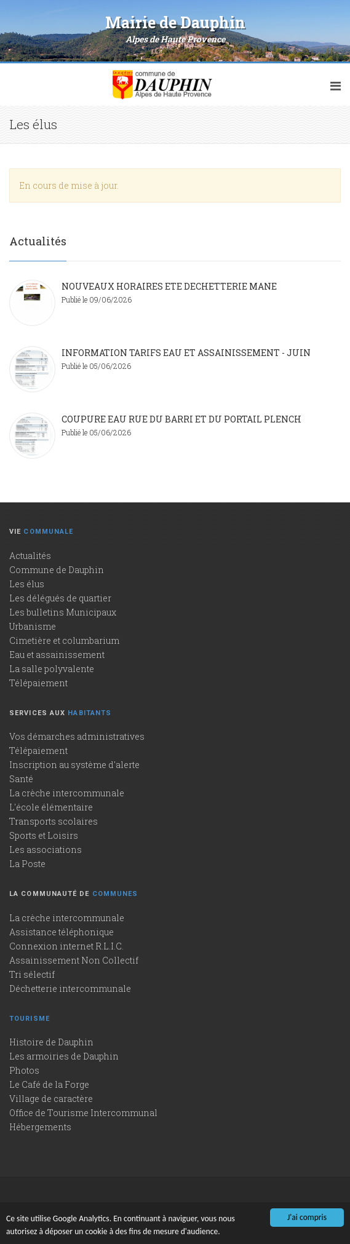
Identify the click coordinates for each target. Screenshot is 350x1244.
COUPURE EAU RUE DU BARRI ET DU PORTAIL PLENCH (181, 419)
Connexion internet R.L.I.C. (66, 946)
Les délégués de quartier (60, 598)
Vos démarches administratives (77, 736)
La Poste (27, 864)
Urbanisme (32, 626)
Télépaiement (38, 683)
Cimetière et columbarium (64, 640)
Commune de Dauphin (56, 570)
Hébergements (40, 1127)
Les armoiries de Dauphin (64, 1056)
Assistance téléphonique (61, 932)
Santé (21, 779)
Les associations (45, 849)
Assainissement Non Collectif (73, 960)
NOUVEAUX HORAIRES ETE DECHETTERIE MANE (169, 286)
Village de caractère (51, 1098)
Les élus (26, 584)
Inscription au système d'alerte (74, 765)
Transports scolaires (53, 821)
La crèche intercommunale (66, 793)
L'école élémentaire (51, 807)
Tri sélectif (32, 974)
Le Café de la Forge (49, 1084)
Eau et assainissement (57, 654)
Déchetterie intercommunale (70, 988)
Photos (24, 1070)
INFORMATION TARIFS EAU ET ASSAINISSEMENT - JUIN (186, 353)
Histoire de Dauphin (51, 1042)
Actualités (30, 555)
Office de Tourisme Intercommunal (83, 1113)
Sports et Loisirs (43, 835)
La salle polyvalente (51, 669)
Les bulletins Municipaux (62, 612)
